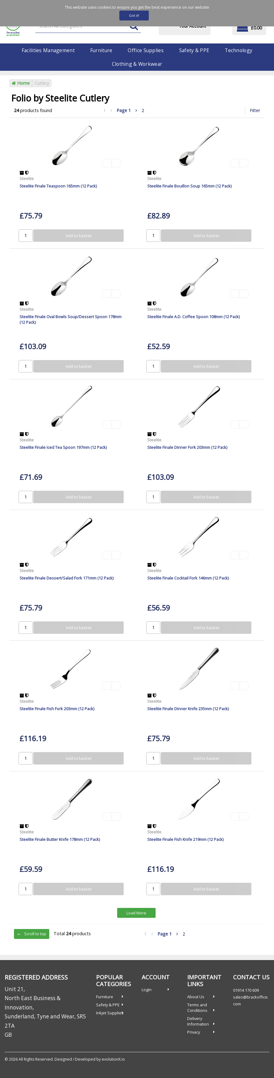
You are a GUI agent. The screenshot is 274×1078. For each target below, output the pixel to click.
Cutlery (42, 83)
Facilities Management (48, 50)
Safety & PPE (194, 50)
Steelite (27, 178)
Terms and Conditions (197, 1007)
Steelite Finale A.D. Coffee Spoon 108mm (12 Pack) (193, 316)
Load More (136, 913)
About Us (195, 996)
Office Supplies (145, 50)
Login (147, 989)
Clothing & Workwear (137, 64)
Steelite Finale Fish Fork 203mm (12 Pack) (57, 708)
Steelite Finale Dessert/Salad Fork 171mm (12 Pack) (66, 578)
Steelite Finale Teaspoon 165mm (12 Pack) (58, 186)
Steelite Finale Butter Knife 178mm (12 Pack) (60, 839)
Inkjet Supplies (110, 1013)
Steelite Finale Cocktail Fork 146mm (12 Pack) (188, 578)
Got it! (134, 15)
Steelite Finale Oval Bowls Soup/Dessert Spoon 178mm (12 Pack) (71, 319)
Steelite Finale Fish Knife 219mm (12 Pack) (185, 839)
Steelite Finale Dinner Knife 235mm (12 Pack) (188, 708)
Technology (238, 50)
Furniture (101, 50)
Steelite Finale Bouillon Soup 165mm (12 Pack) (189, 186)
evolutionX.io (113, 1059)
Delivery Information (198, 1021)
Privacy (193, 1032)
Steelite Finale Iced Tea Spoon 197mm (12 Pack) (63, 447)
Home (21, 83)
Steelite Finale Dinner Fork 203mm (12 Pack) (187, 447)
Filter (255, 110)
